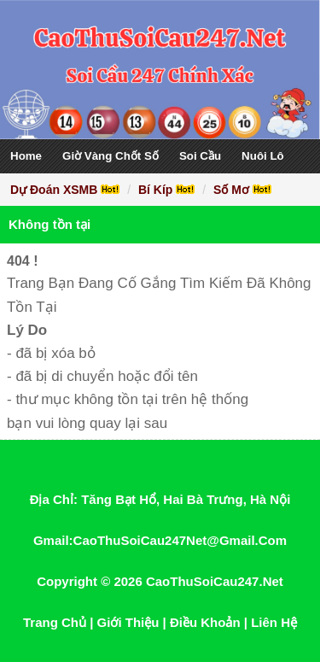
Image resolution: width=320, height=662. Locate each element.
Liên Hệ (274, 622)
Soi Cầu (200, 155)
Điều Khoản (205, 622)
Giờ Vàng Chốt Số (110, 155)
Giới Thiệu (128, 622)
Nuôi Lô (262, 155)
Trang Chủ (54, 622)
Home (26, 155)
